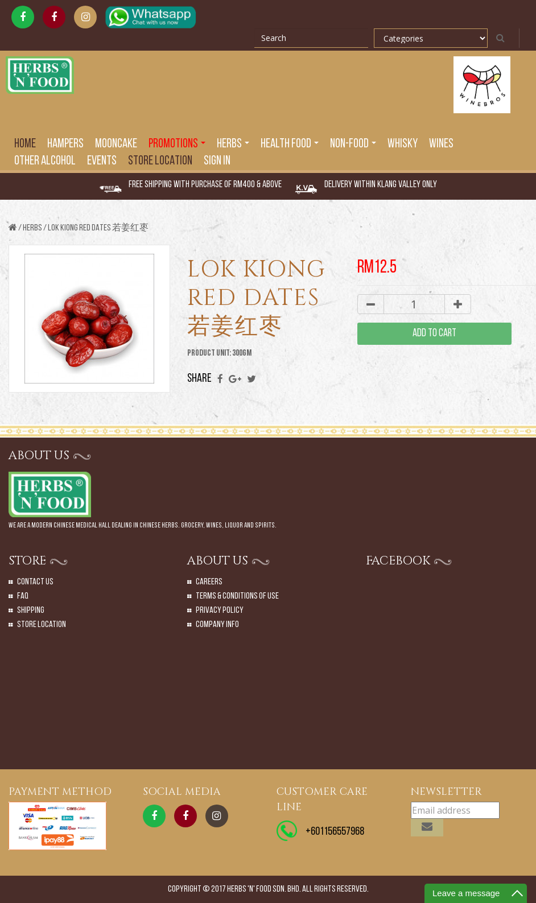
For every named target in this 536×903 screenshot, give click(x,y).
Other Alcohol (45, 161)
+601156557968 (335, 832)
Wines (441, 144)
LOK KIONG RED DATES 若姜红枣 (98, 228)
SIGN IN (217, 161)
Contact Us (35, 582)
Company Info (217, 624)
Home (25, 144)
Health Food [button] (290, 144)
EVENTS (102, 161)
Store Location (160, 161)
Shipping (30, 610)
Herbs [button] (233, 144)
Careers (209, 582)
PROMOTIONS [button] (177, 144)
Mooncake (116, 144)
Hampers (65, 144)
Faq (22, 596)
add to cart (434, 333)
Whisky (402, 144)
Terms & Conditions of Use (237, 596)
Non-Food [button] (353, 144)
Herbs (32, 228)
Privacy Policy (220, 610)
